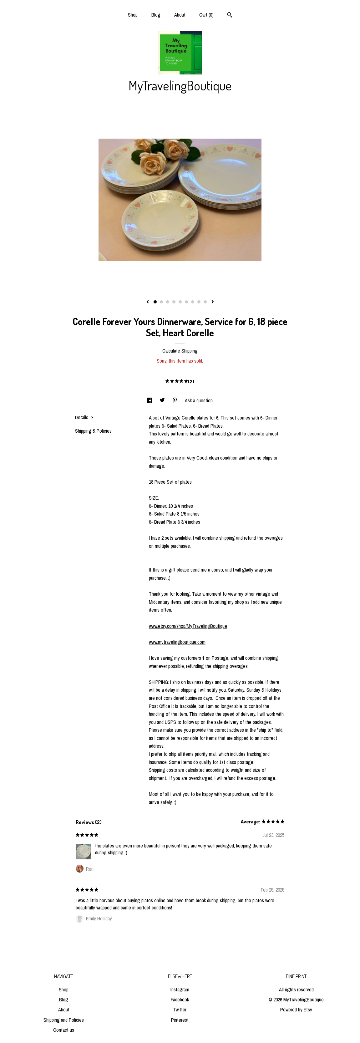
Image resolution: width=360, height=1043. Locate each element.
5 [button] (180, 301)
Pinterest (180, 1019)
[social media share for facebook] (150, 400)
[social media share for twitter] (163, 400)
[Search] (229, 15)
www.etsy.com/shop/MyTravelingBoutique (188, 626)
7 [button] (192, 301)
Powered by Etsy (296, 1009)
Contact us (63, 1029)
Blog (155, 14)
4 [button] (173, 301)
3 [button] (167, 301)
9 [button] (205, 301)
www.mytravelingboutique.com (177, 642)
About (179, 14)
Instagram (179, 989)
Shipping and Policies (63, 1019)
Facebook (180, 999)
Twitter (179, 1009)
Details (84, 417)
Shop (133, 14)
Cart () (206, 14)
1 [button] (155, 301)
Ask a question (199, 400)
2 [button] (161, 301)
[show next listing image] (212, 302)
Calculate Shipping (180, 350)
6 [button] (186, 301)
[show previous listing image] (147, 302)
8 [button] (198, 301)
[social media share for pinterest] (175, 400)
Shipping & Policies (93, 430)
